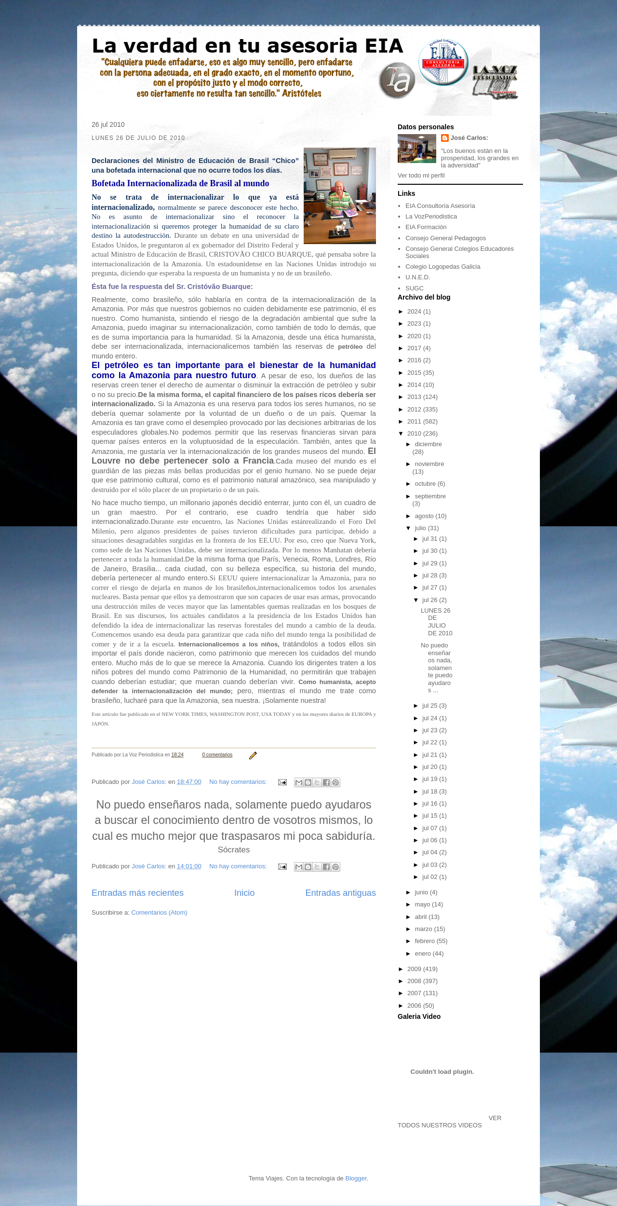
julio (421, 528)
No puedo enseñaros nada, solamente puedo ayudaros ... (437, 668)
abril (422, 916)
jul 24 (430, 718)
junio (422, 892)
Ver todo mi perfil (421, 175)
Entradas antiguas (340, 893)
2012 (415, 409)
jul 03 (430, 864)
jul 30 (430, 550)
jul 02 (430, 876)
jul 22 (430, 742)
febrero (426, 941)
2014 (415, 384)
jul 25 (430, 705)
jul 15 (430, 815)
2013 (415, 396)
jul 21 (430, 754)
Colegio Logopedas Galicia (442, 266)
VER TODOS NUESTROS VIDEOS (449, 1121)
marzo (424, 928)
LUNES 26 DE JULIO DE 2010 (437, 622)
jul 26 (430, 599)
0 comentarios (217, 754)
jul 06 (430, 840)
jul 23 (430, 730)
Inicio (244, 893)
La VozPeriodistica (431, 216)
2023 (415, 323)
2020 (415, 336)
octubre (426, 483)
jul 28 (430, 575)
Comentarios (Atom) (159, 912)
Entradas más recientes (138, 893)
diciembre (428, 444)
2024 (415, 311)
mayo (423, 904)
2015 (415, 372)
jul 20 (430, 766)
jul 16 (430, 803)
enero (424, 953)
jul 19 (430, 778)
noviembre (429, 463)
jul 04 (430, 852)
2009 (415, 969)
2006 (415, 1005)
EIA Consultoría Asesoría (440, 205)
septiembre (430, 496)
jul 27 (430, 587)
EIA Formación (425, 227)
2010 (415, 433)
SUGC (414, 288)
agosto (425, 516)
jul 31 (430, 538)
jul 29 (430, 563)
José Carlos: (469, 137)
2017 (415, 348)
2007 (415, 993)
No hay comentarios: (238, 781)
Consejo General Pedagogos (445, 238)
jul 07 (430, 828)
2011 (415, 421)
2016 (415, 360)
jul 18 (430, 791)
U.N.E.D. (417, 277)
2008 (415, 981)
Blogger (355, 1178)
